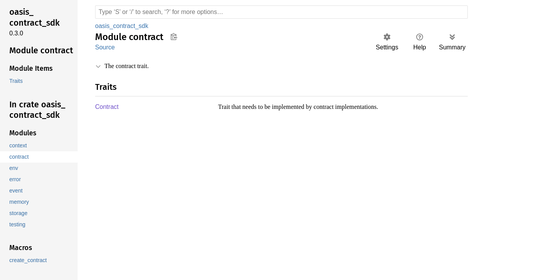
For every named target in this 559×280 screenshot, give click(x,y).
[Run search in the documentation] (281, 12)
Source (105, 47)
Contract (107, 107)
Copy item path (173, 36)
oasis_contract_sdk (122, 26)
